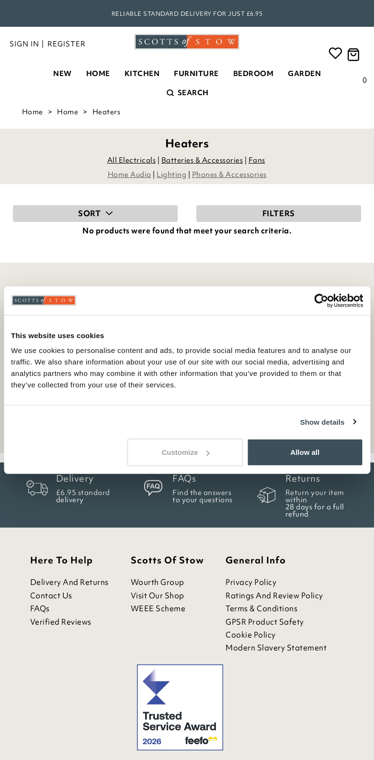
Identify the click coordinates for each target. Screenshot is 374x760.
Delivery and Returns (69, 582)
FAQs (40, 609)
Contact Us (51, 596)
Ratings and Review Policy (274, 596)
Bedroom (253, 73)
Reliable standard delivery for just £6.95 (187, 14)
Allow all (304, 452)
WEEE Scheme (158, 609)
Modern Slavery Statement (276, 648)
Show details (322, 422)
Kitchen (142, 73)
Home (98, 73)
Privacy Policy (251, 582)
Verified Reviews (60, 622)
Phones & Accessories (229, 174)
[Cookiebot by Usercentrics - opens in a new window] (321, 300)
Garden (304, 73)
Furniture (196, 73)
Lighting (171, 174)
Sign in (24, 44)
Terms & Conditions (261, 609)
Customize (186, 452)
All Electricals (131, 160)
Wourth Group (157, 582)
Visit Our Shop (157, 596)
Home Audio (129, 174)
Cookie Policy (251, 635)
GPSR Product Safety (265, 622)
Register (66, 44)
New (62, 73)
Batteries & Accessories (202, 160)
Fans (257, 160)
